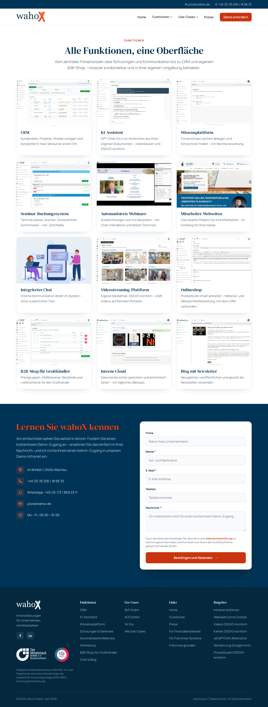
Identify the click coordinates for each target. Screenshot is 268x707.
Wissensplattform (92, 624)
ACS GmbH (132, 617)
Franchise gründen (182, 645)
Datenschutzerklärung (219, 538)
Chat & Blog (88, 660)
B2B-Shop (76, 67)
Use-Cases (186, 17)
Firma (149, 433)
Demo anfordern (236, 17)
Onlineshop (88, 645)
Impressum (200, 699)
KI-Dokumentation (240, 699)
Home (141, 17)
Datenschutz (218, 699)
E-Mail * (151, 470)
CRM (186, 61)
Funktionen (160, 17)
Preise (209, 17)
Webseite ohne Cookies (230, 617)
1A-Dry (129, 624)
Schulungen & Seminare (96, 631)
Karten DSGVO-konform (230, 631)
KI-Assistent (88, 617)
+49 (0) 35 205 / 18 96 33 (45, 481)
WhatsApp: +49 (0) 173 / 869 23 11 (52, 492)
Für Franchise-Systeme (185, 638)
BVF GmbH (132, 610)
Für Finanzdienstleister (185, 631)
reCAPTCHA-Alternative (230, 638)
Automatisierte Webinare (97, 638)
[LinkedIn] (30, 635)
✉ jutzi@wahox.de (197, 4)
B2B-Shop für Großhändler (98, 652)
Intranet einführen (226, 610)
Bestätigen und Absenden (196, 558)
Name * (151, 452)
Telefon (151, 489)
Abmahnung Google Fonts (232, 645)
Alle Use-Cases (135, 631)
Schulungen (123, 61)
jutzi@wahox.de (39, 503)
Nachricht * (153, 508)
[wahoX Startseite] (30, 17)
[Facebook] (20, 635)
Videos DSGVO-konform (230, 624)
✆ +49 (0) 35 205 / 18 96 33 (233, 4)
